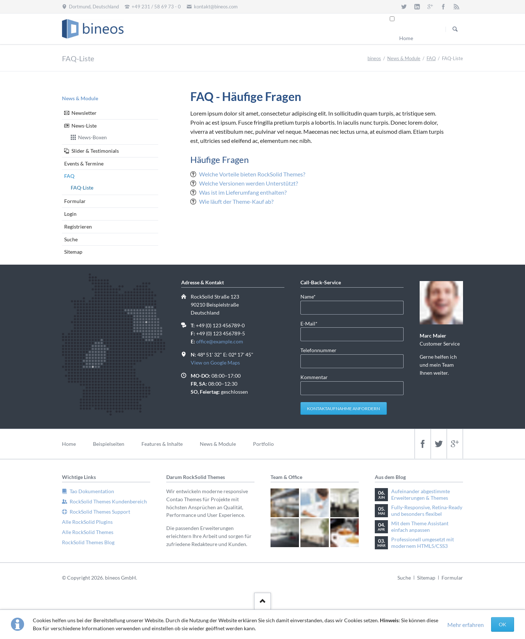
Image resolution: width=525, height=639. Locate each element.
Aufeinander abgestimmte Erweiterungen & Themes (420, 494)
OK (502, 624)
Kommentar (314, 377)
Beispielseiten (108, 444)
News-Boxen (92, 137)
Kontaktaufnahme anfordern (343, 408)
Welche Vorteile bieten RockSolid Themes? (252, 174)
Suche (71, 239)
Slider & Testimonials (95, 151)
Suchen (455, 29)
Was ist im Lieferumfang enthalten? (243, 192)
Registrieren (78, 226)
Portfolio (263, 444)
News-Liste (84, 125)
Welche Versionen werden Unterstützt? (248, 183)
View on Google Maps (215, 362)
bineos (374, 58)
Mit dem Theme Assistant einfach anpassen (419, 526)
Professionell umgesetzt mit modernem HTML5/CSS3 (422, 542)
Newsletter (84, 113)
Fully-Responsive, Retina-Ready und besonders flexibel (426, 510)
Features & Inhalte (162, 444)
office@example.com (219, 341)
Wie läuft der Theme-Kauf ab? (236, 201)
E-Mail (312, 323)
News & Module (403, 58)
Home (406, 38)
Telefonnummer (318, 350)
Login (70, 214)
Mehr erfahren (465, 624)
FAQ (431, 58)
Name (312, 296)
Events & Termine (84, 163)
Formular (75, 201)
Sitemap (73, 252)
